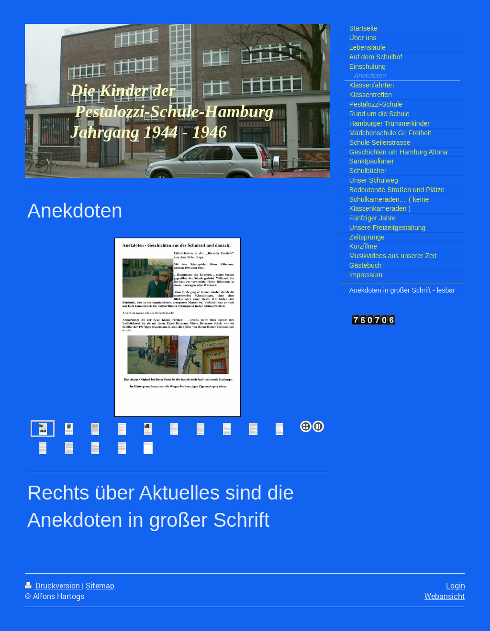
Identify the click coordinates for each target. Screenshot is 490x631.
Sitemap (100, 585)
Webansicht (444, 596)
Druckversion (53, 585)
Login (455, 585)
